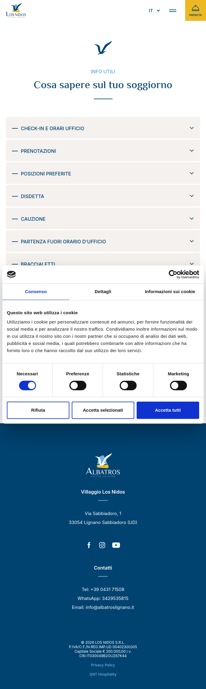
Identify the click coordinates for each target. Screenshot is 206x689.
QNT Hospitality (103, 674)
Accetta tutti (168, 410)
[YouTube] (116, 545)
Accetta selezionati (103, 410)
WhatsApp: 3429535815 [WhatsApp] (103, 598)
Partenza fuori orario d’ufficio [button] (107, 242)
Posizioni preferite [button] (107, 174)
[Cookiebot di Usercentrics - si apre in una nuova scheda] (173, 274)
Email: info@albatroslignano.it (103, 607)
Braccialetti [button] (107, 264)
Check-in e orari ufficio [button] (107, 128)
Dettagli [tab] (103, 291)
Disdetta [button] (107, 196)
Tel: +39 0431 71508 (103, 589)
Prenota (195, 10)
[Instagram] (102, 545)
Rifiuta (38, 410)
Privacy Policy (103, 665)
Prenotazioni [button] (107, 151)
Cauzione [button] (107, 219)
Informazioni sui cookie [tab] (170, 291)
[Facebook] (89, 545)
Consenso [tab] (36, 291)
